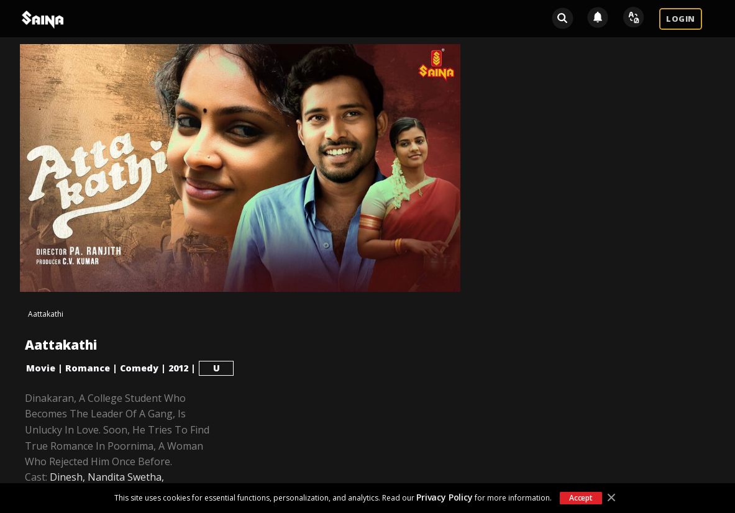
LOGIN (680, 18)
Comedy (139, 368)
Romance (87, 368)
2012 (178, 368)
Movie (40, 368)
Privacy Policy (444, 497)
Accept (581, 498)
